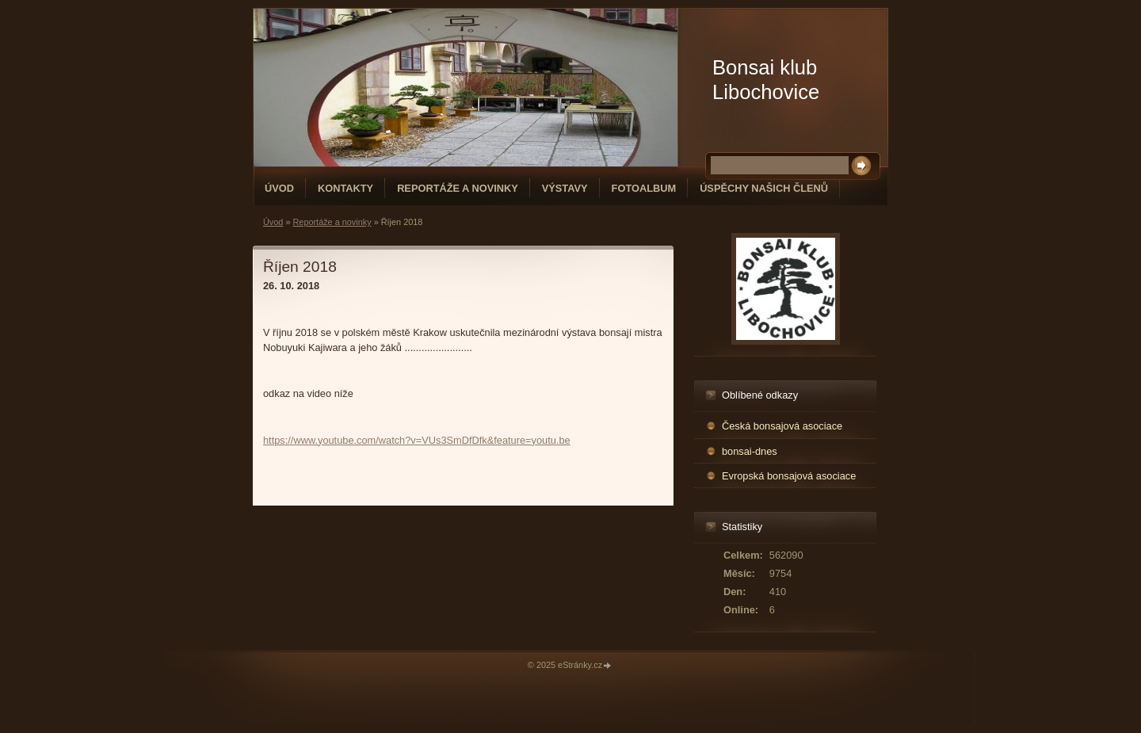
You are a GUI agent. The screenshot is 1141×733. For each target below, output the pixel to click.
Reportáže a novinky (457, 188)
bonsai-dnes (749, 451)
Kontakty (345, 188)
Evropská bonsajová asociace (789, 476)
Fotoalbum (644, 188)
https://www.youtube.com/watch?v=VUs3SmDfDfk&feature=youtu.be (416, 440)
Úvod (279, 188)
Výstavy (565, 188)
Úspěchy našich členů (764, 188)
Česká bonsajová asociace (782, 426)
